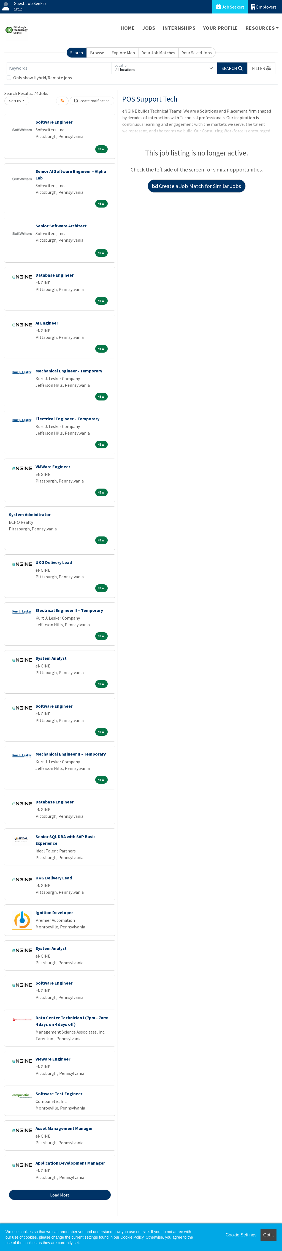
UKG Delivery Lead (54, 562)
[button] (261, 68)
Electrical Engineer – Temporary (67, 418)
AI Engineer (47, 323)
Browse (97, 52)
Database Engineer (55, 275)
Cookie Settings (241, 1235)
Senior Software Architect (61, 225)
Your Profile (220, 28)
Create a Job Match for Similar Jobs (196, 185)
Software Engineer (54, 122)
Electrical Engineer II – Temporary (69, 610)
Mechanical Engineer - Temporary (69, 371)
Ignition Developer (54, 912)
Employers (263, 6)
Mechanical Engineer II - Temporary (71, 754)
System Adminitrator (30, 514)
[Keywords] (59, 68)
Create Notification (92, 100)
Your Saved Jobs (197, 52)
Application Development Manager (70, 1163)
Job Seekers (230, 6)
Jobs (148, 28)
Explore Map (123, 52)
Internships (179, 28)
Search (76, 52)
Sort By (15, 100)
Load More (60, 1195)
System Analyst (51, 658)
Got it (268, 1235)
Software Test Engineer (59, 1093)
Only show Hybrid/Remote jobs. (43, 77)
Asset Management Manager (64, 1128)
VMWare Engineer (53, 466)
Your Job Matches (158, 52)
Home (128, 28)
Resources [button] (260, 28)
